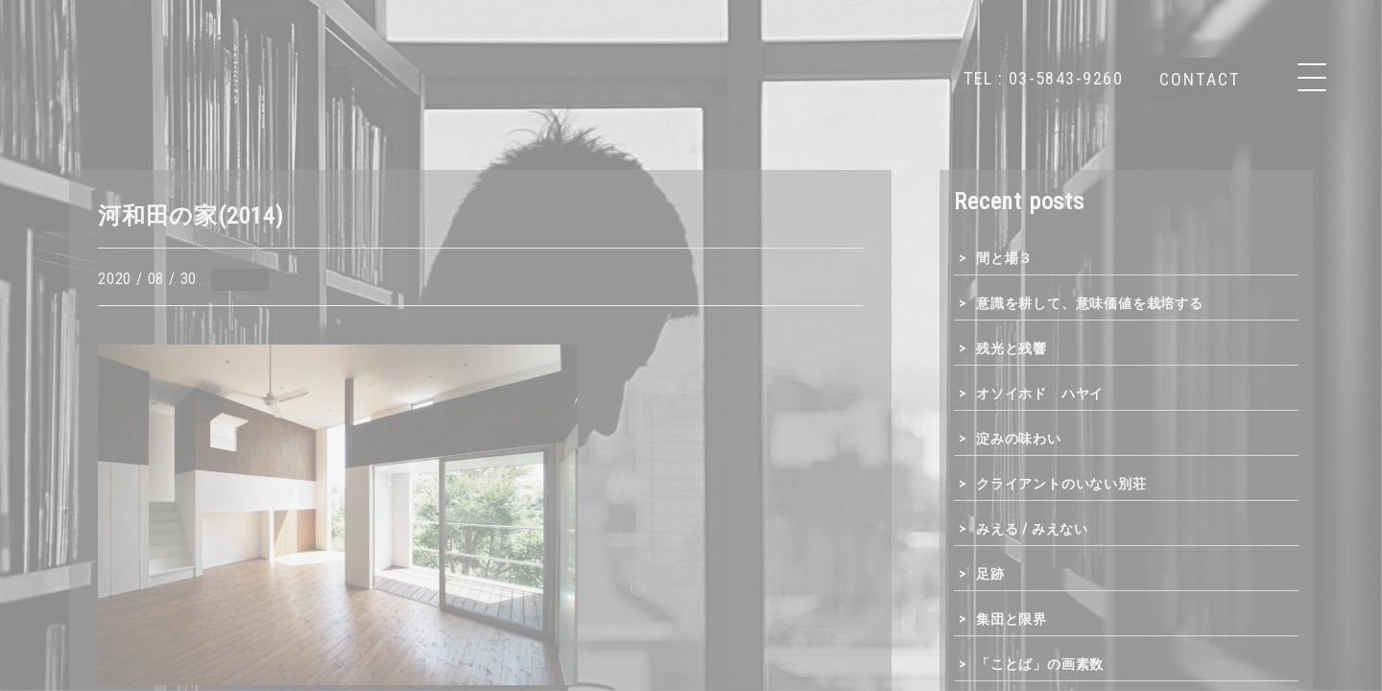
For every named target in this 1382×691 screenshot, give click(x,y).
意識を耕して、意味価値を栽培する (1089, 303)
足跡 (990, 574)
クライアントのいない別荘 (1061, 483)
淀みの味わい (1018, 438)
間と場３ (1004, 258)
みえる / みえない (1032, 528)
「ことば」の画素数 (1040, 664)
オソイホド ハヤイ (1040, 393)
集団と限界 (1011, 619)
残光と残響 (1011, 348)
